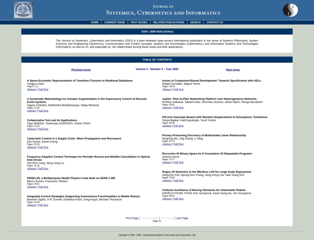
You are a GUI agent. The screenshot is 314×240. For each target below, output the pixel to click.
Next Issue (233, 69)
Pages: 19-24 (33, 126)
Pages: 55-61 (168, 105)
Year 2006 (172, 69)
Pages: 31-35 (33, 166)
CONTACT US (215, 22)
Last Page (182, 218)
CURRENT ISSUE (114, 22)
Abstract (31, 89)
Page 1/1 (157, 221)
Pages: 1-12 (32, 86)
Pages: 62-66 (168, 123)
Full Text (43, 89)
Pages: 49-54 (168, 86)
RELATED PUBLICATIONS (168, 22)
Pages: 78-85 (168, 177)
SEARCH (195, 22)
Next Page (167, 218)
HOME (94, 22)
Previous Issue (81, 69)
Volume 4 (142, 69)
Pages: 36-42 (33, 184)
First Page (132, 218)
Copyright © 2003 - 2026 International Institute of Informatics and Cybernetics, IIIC (157, 235)
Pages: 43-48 (33, 202)
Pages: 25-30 (33, 144)
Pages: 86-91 (168, 196)
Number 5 (156, 69)
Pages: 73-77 (168, 159)
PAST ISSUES (139, 22)
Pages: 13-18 (33, 108)
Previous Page (150, 218)
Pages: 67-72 (168, 141)
